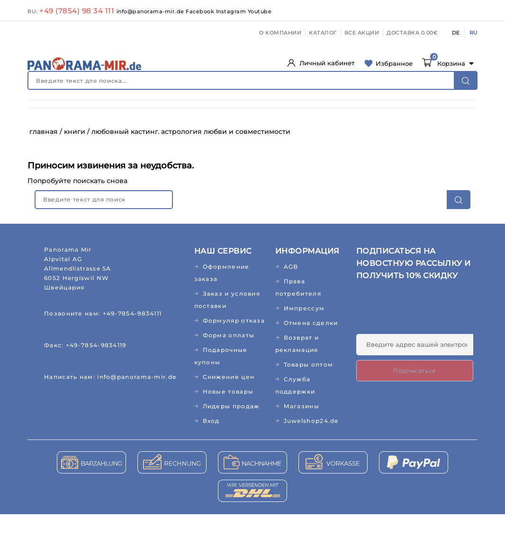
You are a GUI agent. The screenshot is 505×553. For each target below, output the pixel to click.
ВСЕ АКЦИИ (361, 32)
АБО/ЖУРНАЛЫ (58, 132)
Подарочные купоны (221, 394)
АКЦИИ (349, 132)
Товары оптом (309, 403)
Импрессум (304, 347)
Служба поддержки (295, 424)
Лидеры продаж (231, 444)
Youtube (260, 11)
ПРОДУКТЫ (264, 112)
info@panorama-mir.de (151, 11)
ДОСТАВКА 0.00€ (412, 32)
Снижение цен (229, 415)
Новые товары (228, 430)
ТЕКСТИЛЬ (398, 112)
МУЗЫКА (147, 132)
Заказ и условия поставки (227, 338)
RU (473, 32)
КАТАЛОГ (323, 32)
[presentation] (428, 349)
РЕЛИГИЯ (235, 132)
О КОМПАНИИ (280, 32)
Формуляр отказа (234, 359)
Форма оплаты (229, 373)
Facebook (201, 11)
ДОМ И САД (314, 112)
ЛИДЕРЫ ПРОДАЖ (294, 132)
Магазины (301, 444)
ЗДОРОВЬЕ (98, 112)
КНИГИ (108, 132)
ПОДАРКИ (190, 132)
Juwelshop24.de (311, 459)
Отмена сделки (311, 361)
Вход (211, 459)
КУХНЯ (358, 112)
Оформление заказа (222, 311)
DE (456, 32)
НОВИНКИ (49, 112)
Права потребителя (298, 326)
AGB (291, 305)
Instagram (232, 11)
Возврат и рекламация (297, 382)
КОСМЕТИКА (149, 112)
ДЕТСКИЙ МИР (208, 112)
